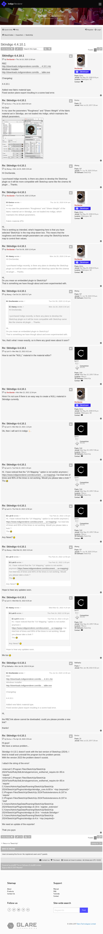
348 (80, 373)
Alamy (77, 165)
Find (84, 910)
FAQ (54, 891)
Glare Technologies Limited (86, 924)
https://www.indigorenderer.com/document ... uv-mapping (28, 475)
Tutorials (56, 894)
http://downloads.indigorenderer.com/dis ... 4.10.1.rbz (26, 66)
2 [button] (98, 49)
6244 (81, 76)
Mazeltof (19, 867)
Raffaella (78, 663)
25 (80, 103)
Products (10, 891)
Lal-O (76, 361)
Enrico (77, 100)
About (9, 889)
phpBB (13, 865)
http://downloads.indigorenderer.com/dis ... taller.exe (26, 72)
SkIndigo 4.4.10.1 (13, 44)
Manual (56, 889)
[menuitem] (16, 30)
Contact (56, 896)
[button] (101, 48)
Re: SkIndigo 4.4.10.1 (14, 100)
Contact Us (11, 894)
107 (80, 169)
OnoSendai (78, 68)
